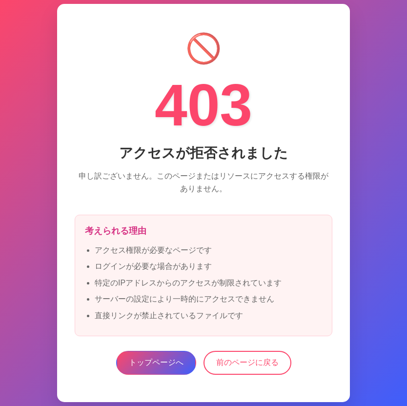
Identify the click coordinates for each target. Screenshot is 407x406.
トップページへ (156, 362)
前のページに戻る (247, 362)
